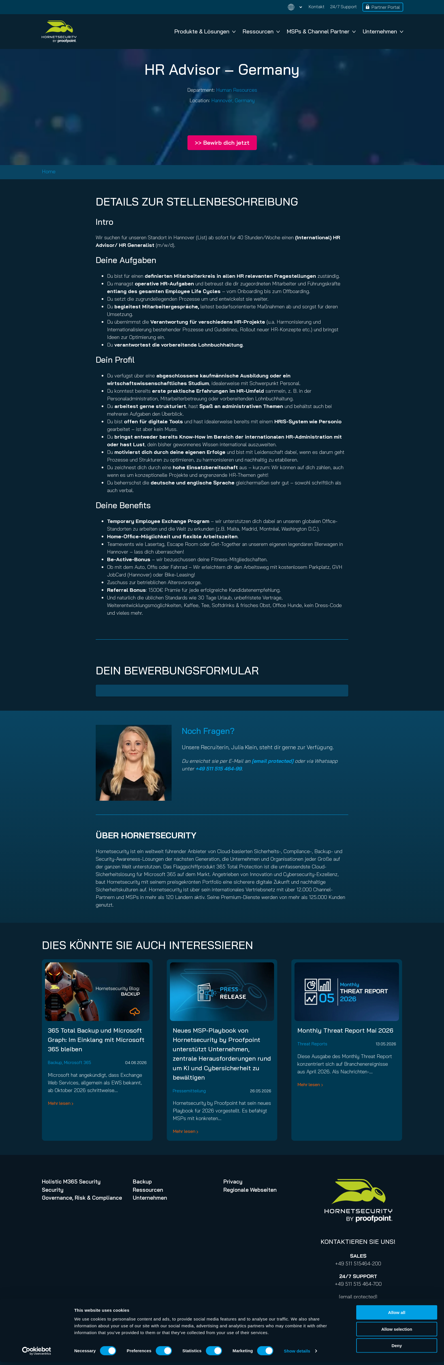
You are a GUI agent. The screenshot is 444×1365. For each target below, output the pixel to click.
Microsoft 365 (77, 1062)
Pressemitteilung (189, 1090)
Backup (55, 1062)
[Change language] (291, 7)
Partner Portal (386, 7)
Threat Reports (312, 1043)
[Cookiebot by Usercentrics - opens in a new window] (36, 1354)
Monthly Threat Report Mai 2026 (345, 1030)
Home (49, 171)
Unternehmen (383, 31)
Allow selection (396, 1332)
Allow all (396, 1315)
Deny (397, 1348)
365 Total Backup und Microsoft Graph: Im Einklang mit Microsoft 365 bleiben (96, 1039)
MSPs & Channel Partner (321, 31)
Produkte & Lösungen (205, 31)
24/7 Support (343, 6)
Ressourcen (261, 31)
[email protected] (358, 1296)
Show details (297, 1353)
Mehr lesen (59, 1103)
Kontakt (317, 6)
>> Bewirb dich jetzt (222, 142)
